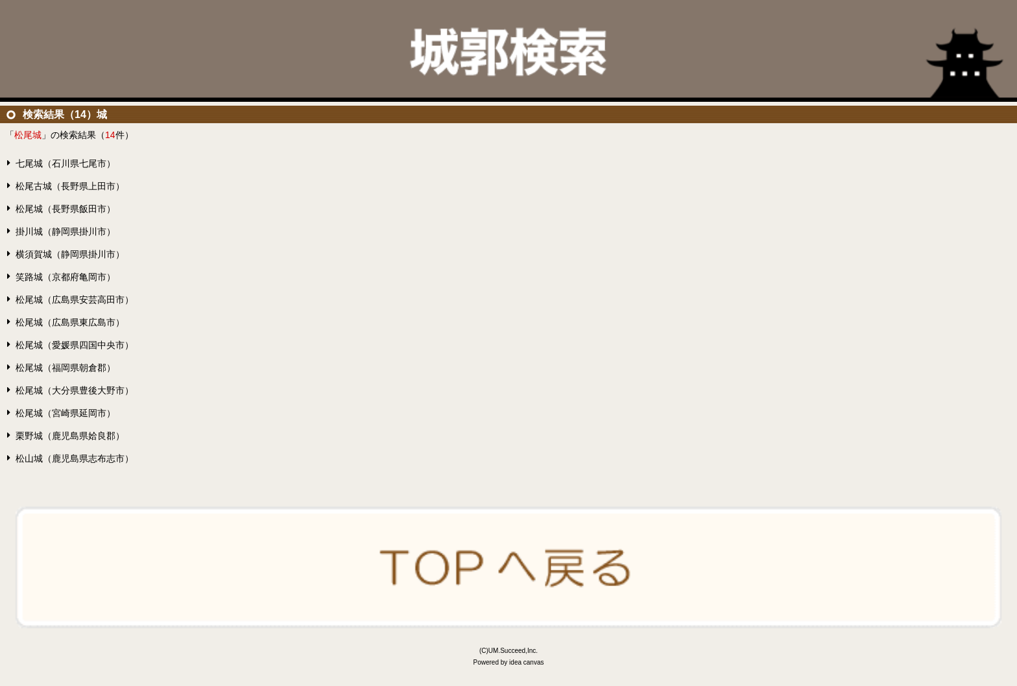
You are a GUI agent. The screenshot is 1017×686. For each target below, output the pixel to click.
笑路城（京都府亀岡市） (65, 277)
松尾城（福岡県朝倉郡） (65, 367)
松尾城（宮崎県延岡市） (65, 413)
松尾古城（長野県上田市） (70, 186)
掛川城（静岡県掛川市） (65, 231)
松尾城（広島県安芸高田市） (75, 299)
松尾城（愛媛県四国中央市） (75, 345)
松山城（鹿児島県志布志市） (75, 458)
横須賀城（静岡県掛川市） (70, 254)
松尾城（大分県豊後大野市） (75, 390)
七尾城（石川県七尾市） (65, 163)
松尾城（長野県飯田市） (65, 209)
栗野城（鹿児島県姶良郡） (70, 436)
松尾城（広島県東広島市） (70, 322)
